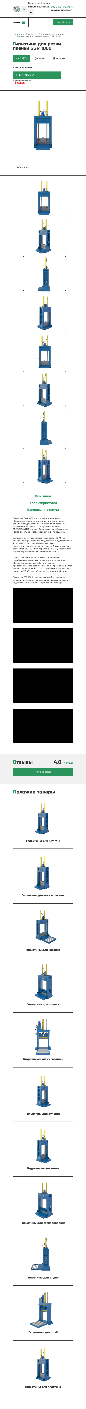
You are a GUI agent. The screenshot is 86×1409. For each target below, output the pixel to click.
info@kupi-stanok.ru (62, 7)
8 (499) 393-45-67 (62, 10)
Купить (22, 58)
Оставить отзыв (43, 772)
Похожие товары (34, 792)
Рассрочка (59, 58)
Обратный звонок (63, 22)
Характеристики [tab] (43, 503)
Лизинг (40, 58)
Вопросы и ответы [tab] (43, 510)
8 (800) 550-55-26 (38, 7)
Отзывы (23, 762)
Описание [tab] (43, 496)
